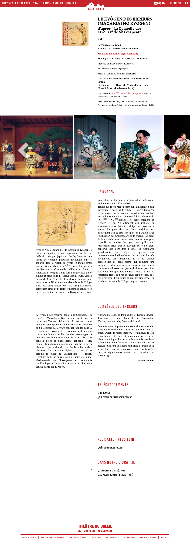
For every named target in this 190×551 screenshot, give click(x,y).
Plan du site (129, 538)
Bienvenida (7, 3)
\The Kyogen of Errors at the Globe (115, 397)
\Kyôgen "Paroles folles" (110, 448)
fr (170, 3)
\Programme (104, 393)
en (173, 3)
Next (164, 150)
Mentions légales (148, 538)
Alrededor (58, 3)
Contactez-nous (28, 538)
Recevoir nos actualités (52, 538)
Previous (24, 150)
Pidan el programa (42, 3)
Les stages (96, 538)
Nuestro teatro (22, 3)
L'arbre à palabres (77, 538)
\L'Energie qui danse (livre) (111, 471)
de (181, 3)
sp (177, 3)
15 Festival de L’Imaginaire (128, 93)
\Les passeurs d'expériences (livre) (115, 475)
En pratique (71, 3)
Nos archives (112, 538)
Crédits (165, 538)
